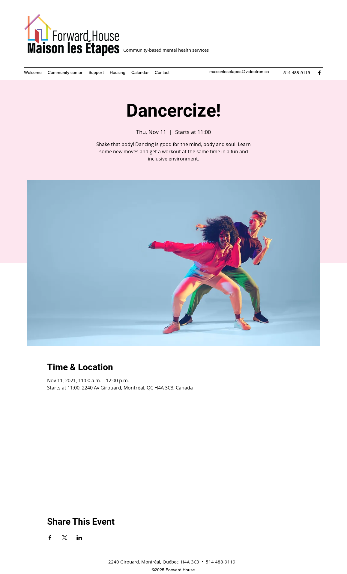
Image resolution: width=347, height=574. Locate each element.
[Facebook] (319, 73)
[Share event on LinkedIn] (79, 537)
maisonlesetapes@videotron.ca (239, 71)
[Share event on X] (64, 537)
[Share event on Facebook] (50, 537)
